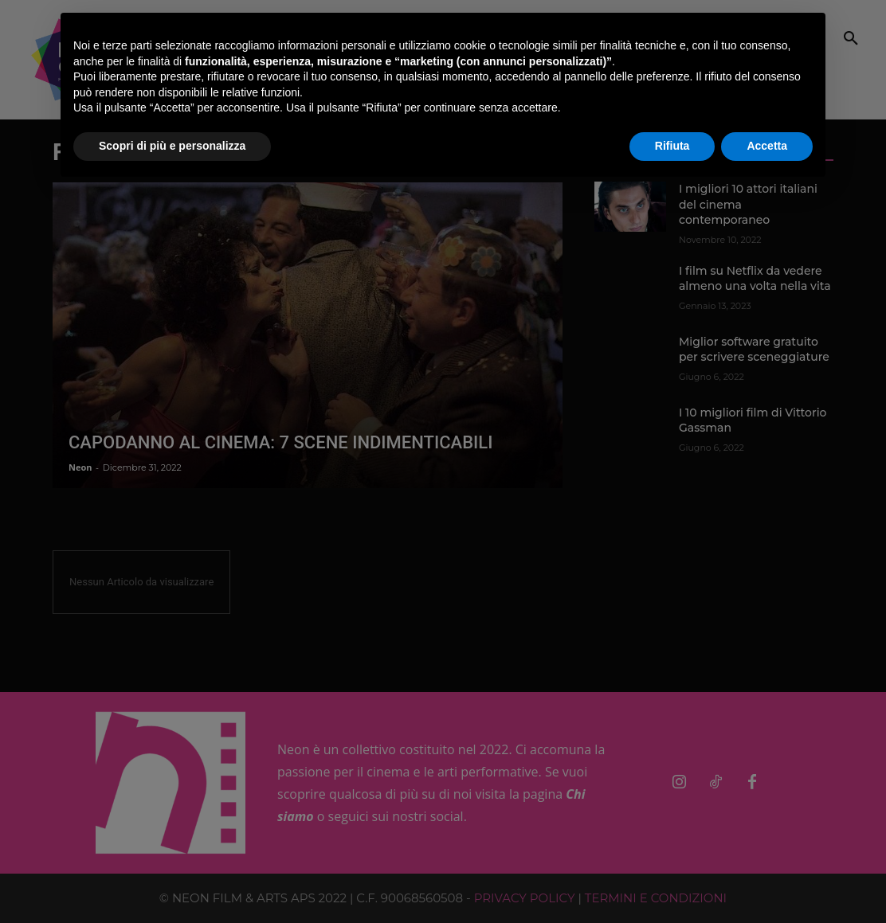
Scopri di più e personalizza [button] (172, 145)
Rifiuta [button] (672, 145)
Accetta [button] (767, 145)
